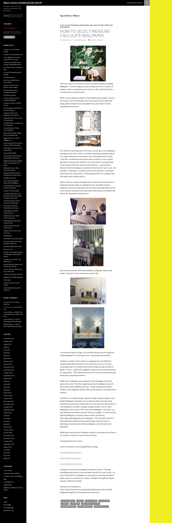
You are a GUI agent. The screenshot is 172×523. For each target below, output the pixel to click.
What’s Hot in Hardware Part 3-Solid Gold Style (13, 314)
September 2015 (9, 410)
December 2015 (9, 401)
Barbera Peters (8, 324)
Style (62, 25)
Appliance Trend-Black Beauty (13, 277)
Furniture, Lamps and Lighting (13, 476)
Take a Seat (7, 280)
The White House (9, 77)
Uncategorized (71, 25)
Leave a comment (96, 40)
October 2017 (8, 341)
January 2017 (8, 364)
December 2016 (9, 367)
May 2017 (7, 353)
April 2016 (7, 390)
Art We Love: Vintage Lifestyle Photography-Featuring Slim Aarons (13, 254)
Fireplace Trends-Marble (11, 191)
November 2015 (9, 404)
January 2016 (8, 398)
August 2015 (8, 413)
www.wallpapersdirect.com (71, 464)
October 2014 (8, 441)
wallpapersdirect (85, 506)
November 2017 (9, 338)
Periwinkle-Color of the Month (13, 239)
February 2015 (8, 430)
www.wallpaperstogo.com (70, 452)
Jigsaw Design (81, 40)
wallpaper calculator (90, 503)
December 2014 (9, 435)
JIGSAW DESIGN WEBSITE (135, 3)
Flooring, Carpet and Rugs (12, 473)
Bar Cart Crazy (8, 249)
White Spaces (8, 236)
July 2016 (7, 381)
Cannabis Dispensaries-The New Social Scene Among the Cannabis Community (13, 196)
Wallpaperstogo (101, 506)
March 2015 (7, 427)
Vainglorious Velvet (10, 178)
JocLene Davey (8, 302)
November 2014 (9, 438)
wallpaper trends (68, 506)
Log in (5, 502)
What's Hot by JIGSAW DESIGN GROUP (23, 3)
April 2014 (7, 458)
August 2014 (8, 447)
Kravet (80, 501)
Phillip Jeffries (91, 501)
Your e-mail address (10, 28)
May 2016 (7, 387)
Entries (7, 505)
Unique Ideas (84, 25)
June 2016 (7, 384)
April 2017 (7, 356)
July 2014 (7, 450)
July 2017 (7, 347)
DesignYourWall (68, 501)
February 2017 (8, 361)
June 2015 (7, 418)
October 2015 (8, 407)
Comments (8, 508)
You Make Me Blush (10, 95)
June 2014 (7, 453)
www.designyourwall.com (70, 458)
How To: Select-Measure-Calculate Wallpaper (85, 33)
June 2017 (7, 350)
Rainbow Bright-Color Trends (13, 246)
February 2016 (8, 395)
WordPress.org (8, 510)
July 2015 (7, 415)
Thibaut (65, 503)
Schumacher (104, 501)
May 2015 (7, 421)
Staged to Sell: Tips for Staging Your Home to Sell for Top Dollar (13, 163)
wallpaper (75, 503)
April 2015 (7, 424)
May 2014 (7, 455)
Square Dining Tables (10, 153)
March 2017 (7, 358)
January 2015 (8, 433)
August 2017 (8, 344)
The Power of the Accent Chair (13, 274)
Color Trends (8, 470)
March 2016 (7, 393)
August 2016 (8, 378)
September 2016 (9, 375)
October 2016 (8, 373)
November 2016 (9, 370)
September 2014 (9, 444)
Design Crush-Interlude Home (13, 54)
